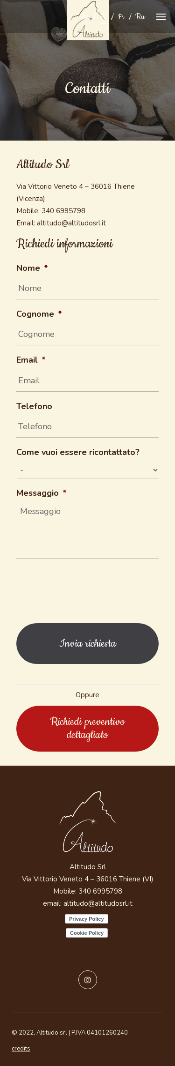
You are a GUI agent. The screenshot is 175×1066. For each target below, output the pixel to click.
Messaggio (41, 493)
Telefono (34, 406)
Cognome (39, 314)
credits (21, 1048)
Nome (32, 268)
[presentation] (87, 588)
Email (31, 360)
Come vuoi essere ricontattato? (78, 452)
